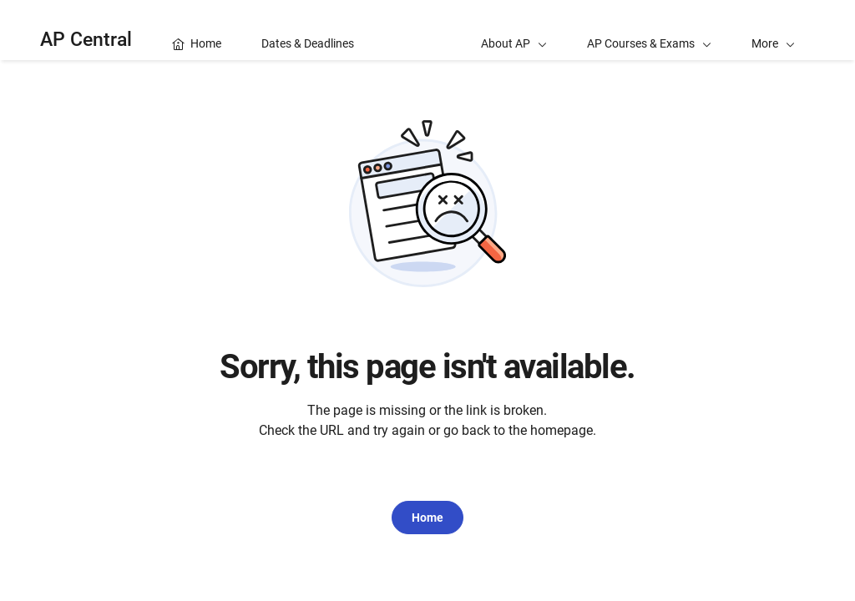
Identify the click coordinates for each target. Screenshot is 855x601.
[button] (773, 30)
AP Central (86, 39)
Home (427, 517)
